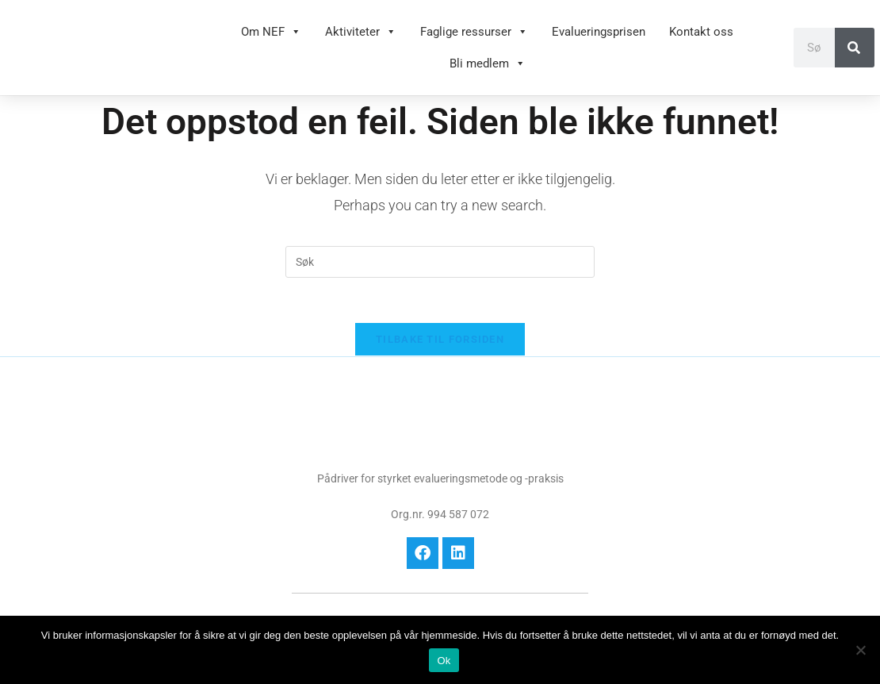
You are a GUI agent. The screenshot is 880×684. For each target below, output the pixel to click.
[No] (860, 650)
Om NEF (271, 32)
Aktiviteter (360, 32)
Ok (443, 661)
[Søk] (854, 47)
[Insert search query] (440, 262)
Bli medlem (488, 63)
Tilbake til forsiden (440, 342)
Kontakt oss (701, 32)
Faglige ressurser (474, 32)
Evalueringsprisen (598, 32)
